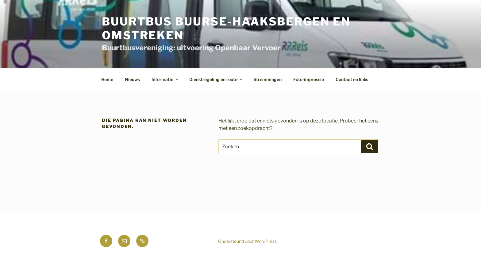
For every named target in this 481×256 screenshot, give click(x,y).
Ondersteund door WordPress (247, 241)
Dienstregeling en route (216, 79)
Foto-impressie (308, 79)
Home (107, 79)
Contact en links (352, 79)
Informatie (165, 79)
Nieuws (132, 79)
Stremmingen (267, 79)
